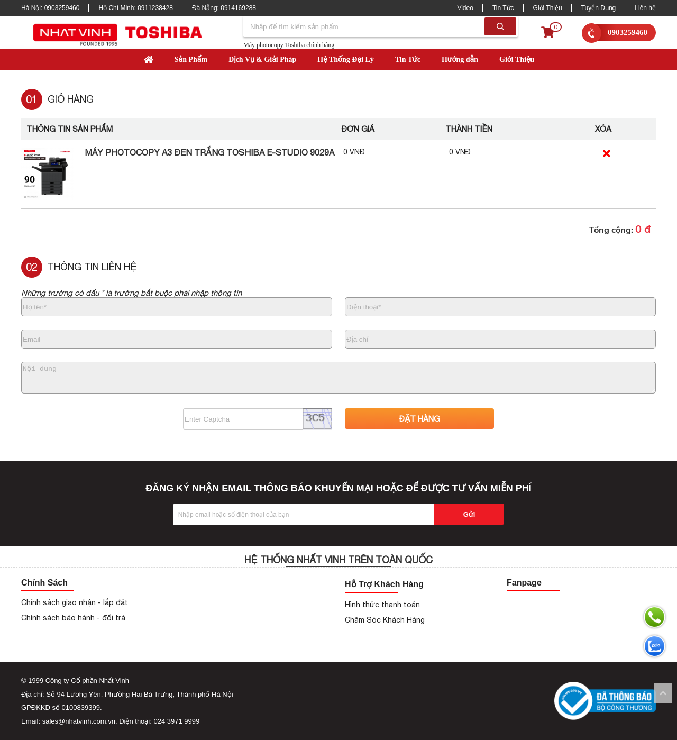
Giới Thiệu (547, 8)
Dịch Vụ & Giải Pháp (262, 59)
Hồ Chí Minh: (135, 8)
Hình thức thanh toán (382, 604)
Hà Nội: (50, 8)
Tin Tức (503, 8)
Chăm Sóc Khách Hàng (385, 620)
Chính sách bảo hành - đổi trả (73, 618)
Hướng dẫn (460, 59)
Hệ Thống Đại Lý (345, 59)
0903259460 (627, 32)
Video (465, 8)
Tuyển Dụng (598, 8)
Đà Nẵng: (224, 8)
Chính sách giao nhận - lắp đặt (74, 602)
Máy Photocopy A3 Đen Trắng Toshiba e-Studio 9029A (209, 152)
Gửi (469, 514)
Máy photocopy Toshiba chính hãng (288, 45)
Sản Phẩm (191, 59)
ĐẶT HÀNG (419, 418)
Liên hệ (645, 8)
